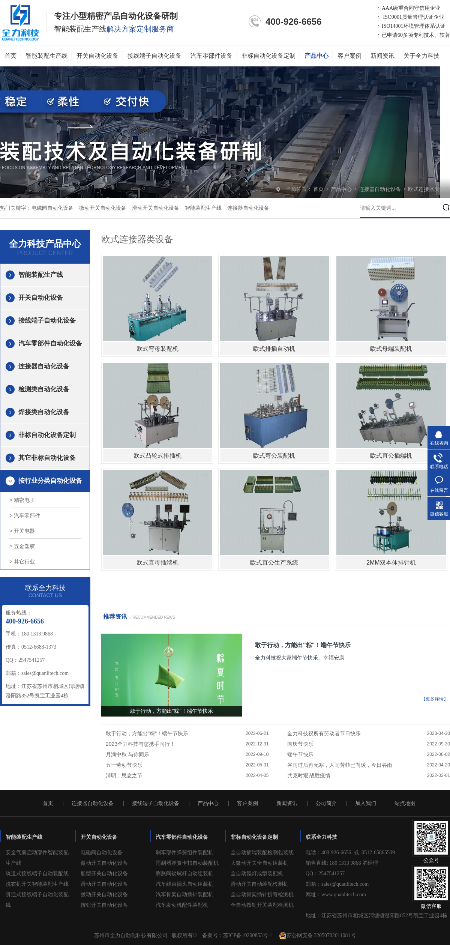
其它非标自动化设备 (47, 457)
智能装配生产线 (47, 56)
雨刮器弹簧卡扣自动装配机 (187, 863)
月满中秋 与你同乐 (127, 754)
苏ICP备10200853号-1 (247, 935)
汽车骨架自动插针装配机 (184, 894)
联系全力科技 (321, 837)
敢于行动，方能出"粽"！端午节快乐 (303, 645)
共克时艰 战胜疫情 (309, 775)
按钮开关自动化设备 (104, 905)
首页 (10, 56)
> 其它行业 (22, 562)
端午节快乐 (300, 754)
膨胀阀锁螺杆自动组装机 (184, 873)
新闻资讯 (382, 56)
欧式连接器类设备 (429, 189)
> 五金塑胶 (22, 546)
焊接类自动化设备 (43, 412)
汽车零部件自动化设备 (50, 343)
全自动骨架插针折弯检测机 (262, 894)
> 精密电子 (22, 500)
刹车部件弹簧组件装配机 (184, 852)
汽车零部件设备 (211, 56)
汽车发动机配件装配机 (182, 905)
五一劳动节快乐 (124, 765)
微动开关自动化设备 (102, 208)
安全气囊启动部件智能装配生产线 (37, 858)
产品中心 (316, 56)
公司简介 (326, 803)
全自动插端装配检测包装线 (262, 852)
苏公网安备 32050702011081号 (317, 935)
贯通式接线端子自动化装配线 (37, 900)
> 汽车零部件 (24, 515)
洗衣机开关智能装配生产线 (37, 884)
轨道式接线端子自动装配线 (37, 873)
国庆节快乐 (300, 744)
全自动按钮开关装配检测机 (262, 905)
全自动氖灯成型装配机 (257, 873)
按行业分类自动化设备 (50, 480)
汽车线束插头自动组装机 (184, 884)
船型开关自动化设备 (104, 873)
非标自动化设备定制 (269, 56)
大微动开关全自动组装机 (259, 863)
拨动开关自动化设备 (104, 894)
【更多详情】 (434, 699)
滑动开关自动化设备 (155, 208)
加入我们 (365, 803)
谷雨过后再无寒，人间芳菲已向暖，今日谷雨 (339, 765)
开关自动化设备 (97, 56)
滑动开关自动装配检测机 (259, 884)
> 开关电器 (22, 531)
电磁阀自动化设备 (53, 208)
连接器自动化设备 (380, 189)
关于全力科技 (422, 56)
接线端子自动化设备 (155, 56)
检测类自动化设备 (43, 389)
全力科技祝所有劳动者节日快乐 (324, 733)
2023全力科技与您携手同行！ (140, 744)
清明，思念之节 (124, 775)
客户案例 (350, 56)
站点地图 (405, 803)
